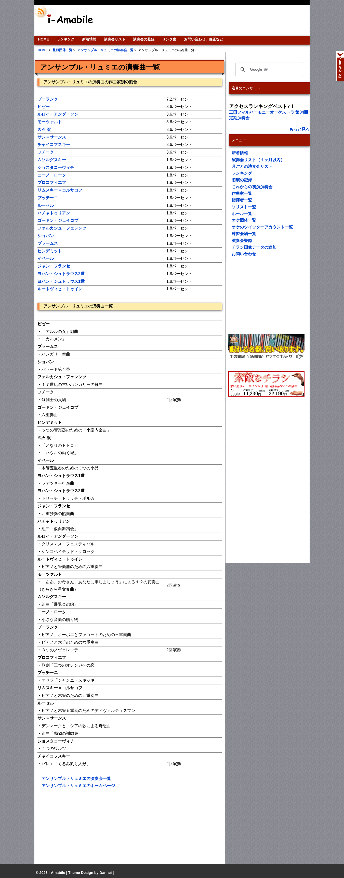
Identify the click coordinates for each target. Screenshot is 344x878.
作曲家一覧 (242, 193)
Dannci (106, 873)
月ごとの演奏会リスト (252, 166)
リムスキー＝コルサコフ (59, 190)
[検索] (268, 69)
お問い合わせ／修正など (203, 39)
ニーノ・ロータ (51, 175)
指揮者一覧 (242, 200)
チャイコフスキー (53, 144)
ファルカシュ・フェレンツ (61, 228)
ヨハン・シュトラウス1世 (61, 281)
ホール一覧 (242, 213)
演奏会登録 (242, 240)
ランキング (65, 39)
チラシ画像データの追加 (254, 247)
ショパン (45, 236)
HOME (43, 39)
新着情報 (89, 39)
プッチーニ (47, 198)
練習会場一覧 (244, 234)
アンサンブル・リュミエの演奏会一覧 (76, 778)
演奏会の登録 (143, 39)
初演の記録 (242, 180)
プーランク (47, 99)
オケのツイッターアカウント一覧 (262, 227)
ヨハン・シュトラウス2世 (61, 274)
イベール (45, 258)
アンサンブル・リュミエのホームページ (78, 786)
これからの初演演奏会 (252, 187)
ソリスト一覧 (244, 207)
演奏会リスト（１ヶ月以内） (258, 160)
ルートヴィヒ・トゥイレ (59, 289)
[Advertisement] (206, 20)
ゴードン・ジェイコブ (57, 220)
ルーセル (45, 205)
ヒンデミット (49, 251)
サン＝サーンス (51, 137)
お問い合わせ (244, 254)
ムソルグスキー (51, 160)
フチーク (45, 152)
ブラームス (47, 243)
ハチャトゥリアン (53, 213)
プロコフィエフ (51, 182)
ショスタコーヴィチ (55, 167)
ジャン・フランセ (53, 266)
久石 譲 (44, 129)
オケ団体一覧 (244, 220)
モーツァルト (49, 122)
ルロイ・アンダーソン (57, 114)
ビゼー (43, 106)
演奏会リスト (114, 39)
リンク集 (169, 39)
